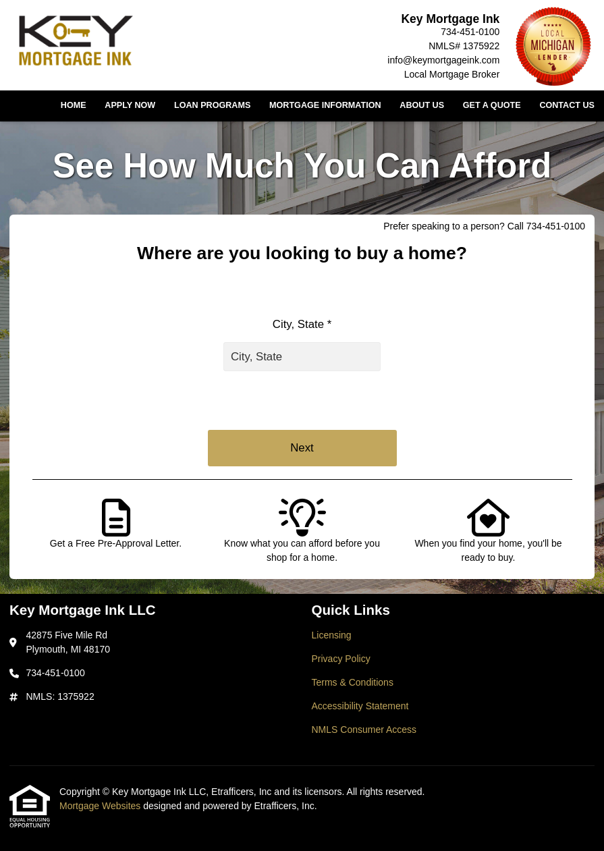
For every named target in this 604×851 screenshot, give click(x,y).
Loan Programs (212, 105)
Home (73, 105)
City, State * (302, 324)
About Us (422, 105)
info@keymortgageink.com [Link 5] (443, 60)
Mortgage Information (325, 105)
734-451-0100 (470, 31)
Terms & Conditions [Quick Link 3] (352, 682)
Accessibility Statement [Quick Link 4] (360, 706)
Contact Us (567, 105)
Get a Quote (492, 105)
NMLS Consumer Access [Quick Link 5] (364, 729)
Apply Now (130, 105)
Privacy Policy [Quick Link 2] (341, 658)
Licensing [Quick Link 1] (332, 635)
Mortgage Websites (101, 805)
